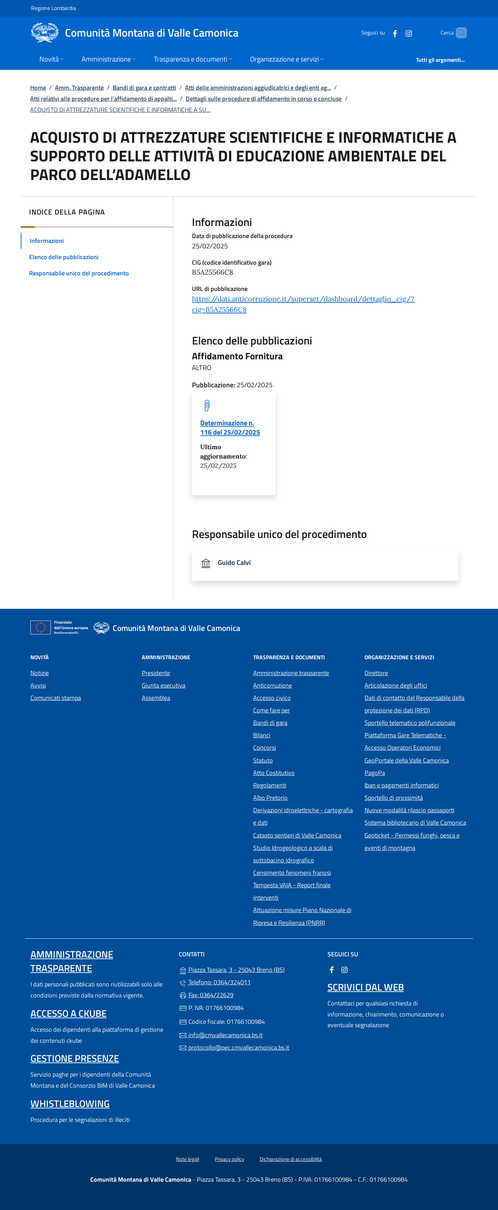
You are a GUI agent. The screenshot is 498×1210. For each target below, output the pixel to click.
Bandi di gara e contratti (144, 87)
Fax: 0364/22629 (206, 995)
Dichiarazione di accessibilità (291, 1159)
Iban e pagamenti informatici (402, 785)
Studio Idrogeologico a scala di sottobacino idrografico (293, 854)
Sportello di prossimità (394, 797)
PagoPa (407, 772)
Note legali (187, 1159)
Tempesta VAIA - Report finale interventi (292, 891)
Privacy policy (229, 1159)
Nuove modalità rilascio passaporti (409, 810)
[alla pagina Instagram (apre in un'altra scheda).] (397, 32)
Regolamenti (269, 785)
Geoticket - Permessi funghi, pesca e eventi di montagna (416, 841)
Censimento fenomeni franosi (292, 872)
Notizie (39, 673)
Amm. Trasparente (79, 87)
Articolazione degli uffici (396, 685)
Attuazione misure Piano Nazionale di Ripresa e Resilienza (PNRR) (302, 916)
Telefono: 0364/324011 (215, 982)
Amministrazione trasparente (291, 673)
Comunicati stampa (55, 697)
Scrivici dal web (366, 987)
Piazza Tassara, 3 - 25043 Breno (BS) (249, 969)
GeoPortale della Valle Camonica (416, 759)
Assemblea (156, 697)
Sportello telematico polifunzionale (410, 722)
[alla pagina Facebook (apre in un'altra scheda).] (383, 32)
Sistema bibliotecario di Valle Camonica (416, 821)
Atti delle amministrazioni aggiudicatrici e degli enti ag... (258, 87)
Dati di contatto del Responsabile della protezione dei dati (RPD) (414, 704)
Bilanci (261, 735)
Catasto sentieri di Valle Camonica (297, 835)
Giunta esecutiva (163, 685)
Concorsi (264, 747)
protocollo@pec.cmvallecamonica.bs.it (234, 1047)
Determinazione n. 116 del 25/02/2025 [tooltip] (230, 427)
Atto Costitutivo (304, 772)
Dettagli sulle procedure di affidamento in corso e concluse (264, 98)
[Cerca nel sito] (458, 33)
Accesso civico (272, 697)
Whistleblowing (70, 1103)
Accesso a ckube (68, 1013)
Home (38, 87)
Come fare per (271, 710)
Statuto (263, 760)
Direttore (376, 673)
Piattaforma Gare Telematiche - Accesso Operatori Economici (416, 741)
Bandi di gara (270, 722)
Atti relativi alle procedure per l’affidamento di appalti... (103, 98)
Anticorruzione (272, 685)
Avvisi (38, 685)
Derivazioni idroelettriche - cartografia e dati (303, 816)
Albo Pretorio (302, 797)
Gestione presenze (74, 1058)
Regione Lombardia (53, 7)
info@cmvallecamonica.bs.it (220, 1035)
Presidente (156, 673)
